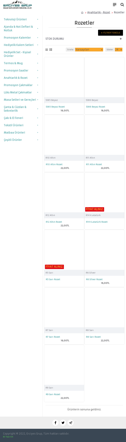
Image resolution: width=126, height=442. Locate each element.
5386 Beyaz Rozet (95, 106)
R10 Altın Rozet (54, 164)
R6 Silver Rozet (94, 279)
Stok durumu (55, 38)
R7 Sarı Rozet (53, 337)
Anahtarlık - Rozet (98, 12)
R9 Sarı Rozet (53, 394)
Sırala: (70, 49)
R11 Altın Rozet (94, 164)
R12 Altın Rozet (54, 222)
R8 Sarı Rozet (93, 337)
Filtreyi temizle (111, 32)
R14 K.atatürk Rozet (96, 222)
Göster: (110, 49)
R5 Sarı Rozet (53, 279)
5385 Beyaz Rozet (55, 106)
